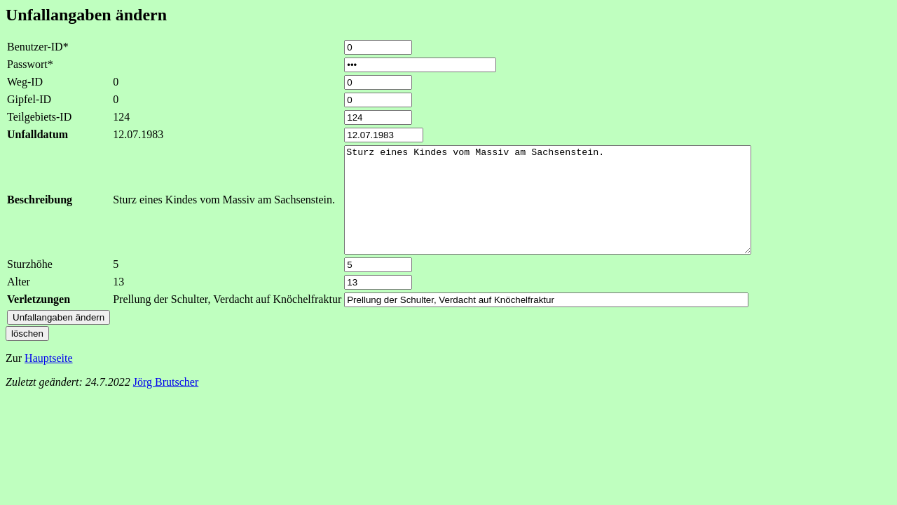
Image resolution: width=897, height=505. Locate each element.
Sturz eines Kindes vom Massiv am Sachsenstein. (572, 210)
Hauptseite (48, 379)
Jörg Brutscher (165, 403)
